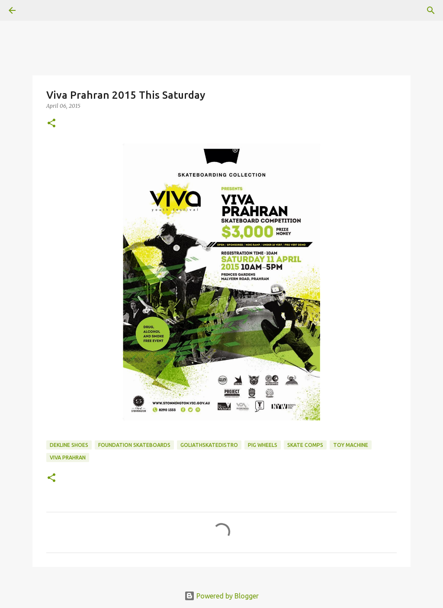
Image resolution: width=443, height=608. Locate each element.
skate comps (305, 445)
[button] (51, 123)
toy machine (350, 445)
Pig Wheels (262, 445)
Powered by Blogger (221, 596)
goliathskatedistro (209, 445)
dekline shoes (69, 445)
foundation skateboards (134, 445)
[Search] (431, 10)
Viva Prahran (68, 457)
